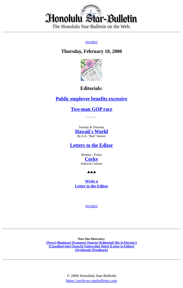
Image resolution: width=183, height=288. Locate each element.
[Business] (64, 242)
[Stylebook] (83, 250)
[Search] (78, 246)
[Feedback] (100, 250)
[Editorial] (106, 242)
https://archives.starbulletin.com (91, 280)
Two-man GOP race (91, 109)
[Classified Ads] (60, 246)
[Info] (105, 246)
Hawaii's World (91, 131)
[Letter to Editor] (122, 246)
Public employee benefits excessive (91, 98)
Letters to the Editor (91, 145)
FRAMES (91, 42)
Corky (91, 159)
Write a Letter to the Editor (91, 183)
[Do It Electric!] (125, 242)
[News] (51, 242)
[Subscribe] (92, 246)
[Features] (79, 242)
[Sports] (92, 242)
